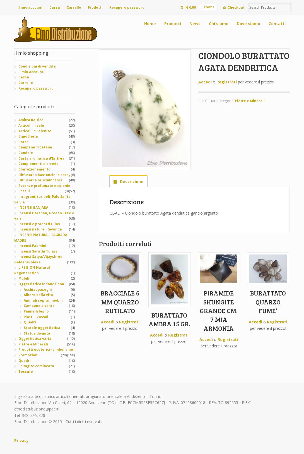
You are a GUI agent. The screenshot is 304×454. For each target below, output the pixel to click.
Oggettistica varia (34, 338)
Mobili (23, 278)
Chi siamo (218, 23)
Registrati (226, 82)
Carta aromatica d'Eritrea (41, 158)
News (195, 23)
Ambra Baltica (31, 119)
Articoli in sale (31, 125)
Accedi (205, 82)
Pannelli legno (36, 311)
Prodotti (95, 7)
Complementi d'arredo (38, 163)
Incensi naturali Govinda (40, 229)
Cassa (54, 7)
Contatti (277, 23)
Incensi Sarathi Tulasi (37, 251)
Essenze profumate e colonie (44, 185)
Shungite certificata (36, 366)
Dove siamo (248, 23)
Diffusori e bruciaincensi (40, 180)
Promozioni (28, 355)
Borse (23, 142)
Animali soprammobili (43, 300)
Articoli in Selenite (34, 131)
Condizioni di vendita (37, 66)
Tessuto (25, 371)
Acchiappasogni (38, 289)
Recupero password (126, 7)
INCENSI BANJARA (33, 207)
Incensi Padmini (32, 245)
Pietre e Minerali (250, 101)
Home (150, 23)
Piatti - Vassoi (36, 316)
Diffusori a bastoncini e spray (44, 174)
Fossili (24, 191)
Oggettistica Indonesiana (41, 284)
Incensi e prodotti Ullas (39, 224)
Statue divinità (37, 333)
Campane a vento (39, 305)
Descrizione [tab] (131, 181)
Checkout (236, 7)
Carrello (74, 7)
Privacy (21, 440)
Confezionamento (34, 169)
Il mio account (30, 7)
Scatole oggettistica (42, 327)
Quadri (30, 322)
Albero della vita (38, 294)
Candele (25, 152)
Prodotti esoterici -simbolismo (45, 349)
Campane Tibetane (35, 147)
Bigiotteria (28, 136)
